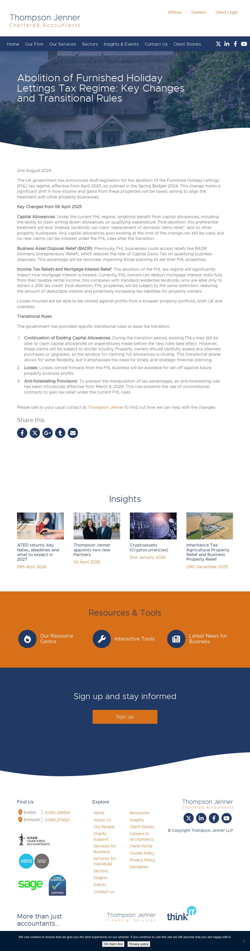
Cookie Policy (142, 853)
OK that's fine (113, 944)
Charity (101, 836)
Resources (139, 813)
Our (34, 44)
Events (100, 884)
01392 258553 (57, 812)
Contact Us (156, 44)
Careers (198, 20)
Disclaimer (139, 867)
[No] (243, 941)
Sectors (90, 44)
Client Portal (141, 846)
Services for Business (105, 849)
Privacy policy (138, 944)
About (102, 820)
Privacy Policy (142, 860)
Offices (175, 20)
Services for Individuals (105, 861)
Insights (100, 878)
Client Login (227, 20)
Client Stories (187, 44)
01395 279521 (57, 820)
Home (13, 44)
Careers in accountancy (142, 836)
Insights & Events (121, 44)
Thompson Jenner (106, 407)
